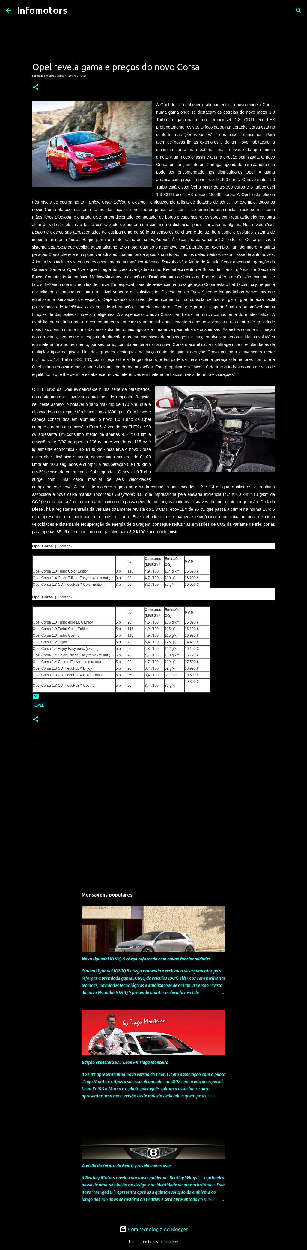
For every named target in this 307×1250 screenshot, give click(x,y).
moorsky (171, 1241)
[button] (35, 87)
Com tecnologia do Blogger (154, 1229)
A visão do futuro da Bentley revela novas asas (126, 1165)
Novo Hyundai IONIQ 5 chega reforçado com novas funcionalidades (146, 959)
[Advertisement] (153, 832)
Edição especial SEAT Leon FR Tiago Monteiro (125, 1062)
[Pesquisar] (75, 10)
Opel (39, 705)
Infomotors (42, 10)
